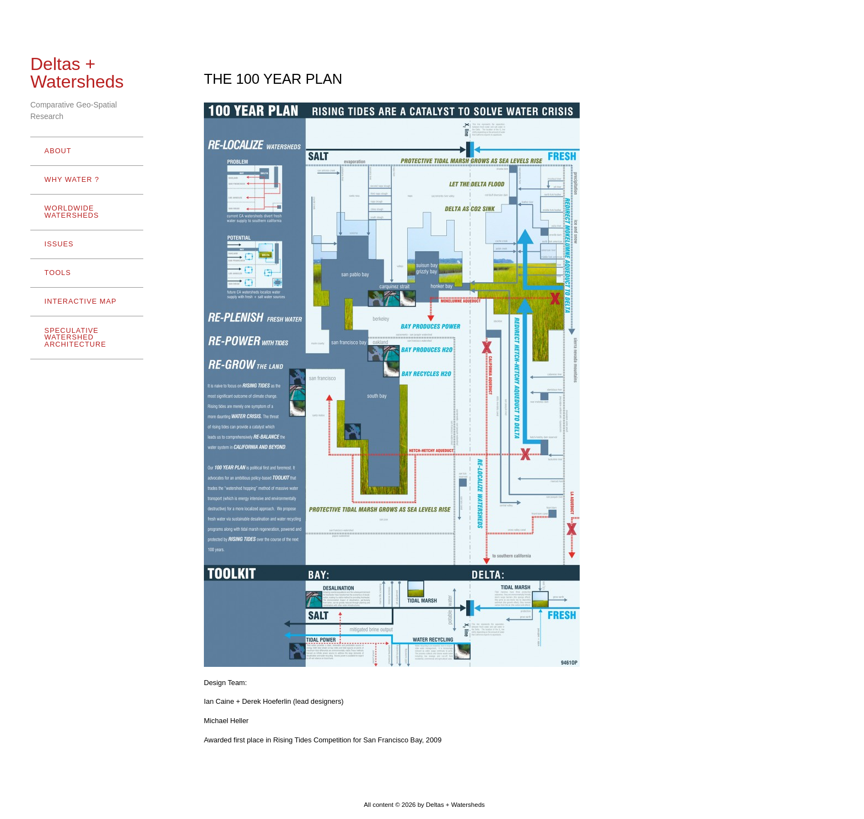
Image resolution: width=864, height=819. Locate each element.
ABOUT (84, 151)
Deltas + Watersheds (77, 72)
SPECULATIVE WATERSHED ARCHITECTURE (84, 337)
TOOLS (84, 272)
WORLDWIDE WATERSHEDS (84, 211)
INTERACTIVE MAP (81, 301)
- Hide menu (47, 805)
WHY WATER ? (84, 179)
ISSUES (59, 244)
